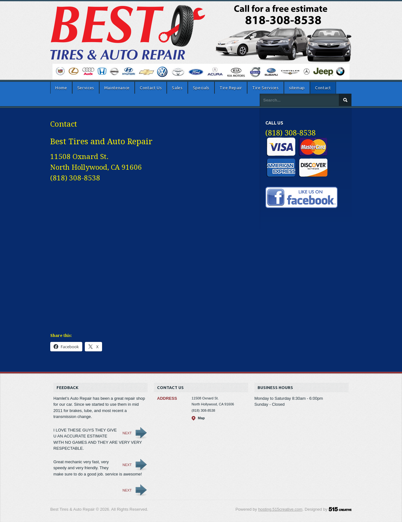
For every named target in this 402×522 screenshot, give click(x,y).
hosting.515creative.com (280, 509)
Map (201, 418)
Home (61, 87)
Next (127, 433)
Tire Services (265, 87)
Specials (201, 87)
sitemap (297, 87)
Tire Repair (231, 87)
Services (85, 87)
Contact (323, 87)
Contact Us (151, 87)
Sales (177, 87)
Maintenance (117, 87)
